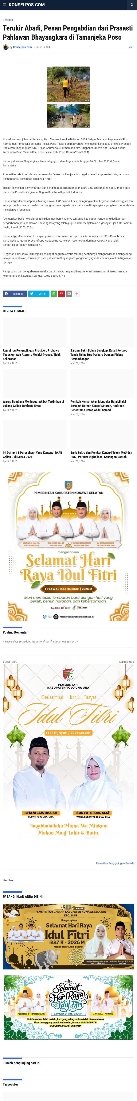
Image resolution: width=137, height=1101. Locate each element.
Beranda (8, 19)
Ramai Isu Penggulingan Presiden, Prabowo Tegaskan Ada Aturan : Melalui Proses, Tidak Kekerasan (32, 355)
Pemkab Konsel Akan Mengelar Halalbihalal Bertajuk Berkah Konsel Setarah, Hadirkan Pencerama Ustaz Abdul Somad (98, 406)
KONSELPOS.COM (27, 4)
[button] (4, 5)
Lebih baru (11, 661)
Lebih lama (125, 661)
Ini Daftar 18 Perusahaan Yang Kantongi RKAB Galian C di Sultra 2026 (32, 455)
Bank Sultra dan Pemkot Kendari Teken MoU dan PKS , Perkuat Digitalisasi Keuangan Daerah (101, 455)
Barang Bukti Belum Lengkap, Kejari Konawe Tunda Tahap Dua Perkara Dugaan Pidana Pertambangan (98, 355)
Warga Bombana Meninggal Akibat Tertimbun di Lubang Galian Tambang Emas (33, 404)
